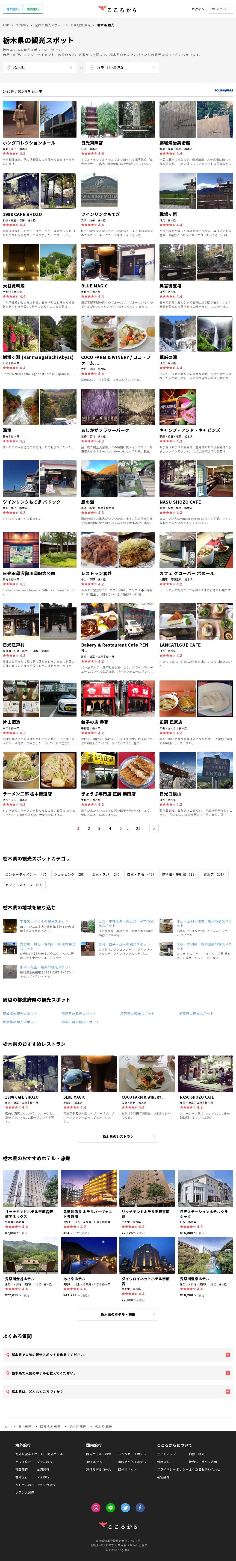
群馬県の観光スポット (79, 1013)
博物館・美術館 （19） (180, 874)
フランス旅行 (25, 1492)
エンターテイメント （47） (26, 874)
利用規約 (163, 1462)
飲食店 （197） (216, 874)
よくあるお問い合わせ (205, 1469)
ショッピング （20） (70, 874)
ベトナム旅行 (25, 1485)
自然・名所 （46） (141, 874)
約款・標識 (197, 1454)
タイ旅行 (43, 1477)
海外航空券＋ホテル (29, 1454)
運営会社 (163, 1477)
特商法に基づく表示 (203, 1462)
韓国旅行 (21, 1469)
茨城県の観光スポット (20, 1013)
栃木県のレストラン (118, 1136)
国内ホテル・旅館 (99, 1454)
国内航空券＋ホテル (132, 1462)
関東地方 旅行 (50, 1426)
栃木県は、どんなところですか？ (37, 1391)
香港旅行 (21, 1477)
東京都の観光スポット (20, 1022)
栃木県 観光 (103, 1426)
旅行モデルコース (98, 1469)
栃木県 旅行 (77, 1426)
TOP (6, 1426)
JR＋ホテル (94, 1462)
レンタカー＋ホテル (132, 1454)
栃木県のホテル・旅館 (118, 1314)
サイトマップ (166, 1454)
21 (138, 828)
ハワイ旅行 (23, 1462)
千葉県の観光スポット (196, 1013)
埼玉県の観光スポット (137, 1013)
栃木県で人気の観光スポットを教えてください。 (49, 1354)
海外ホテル (55, 1454)
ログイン (198, 9)
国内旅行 (33, 9)
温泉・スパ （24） (106, 874)
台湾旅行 (43, 1469)
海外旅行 (12, 9)
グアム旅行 (45, 1462)
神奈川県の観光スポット (81, 1022)
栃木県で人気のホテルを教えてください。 (44, 1373)
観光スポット (127, 1469)
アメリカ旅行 (46, 1485)
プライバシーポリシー (173, 1469)
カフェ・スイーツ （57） (25, 885)
